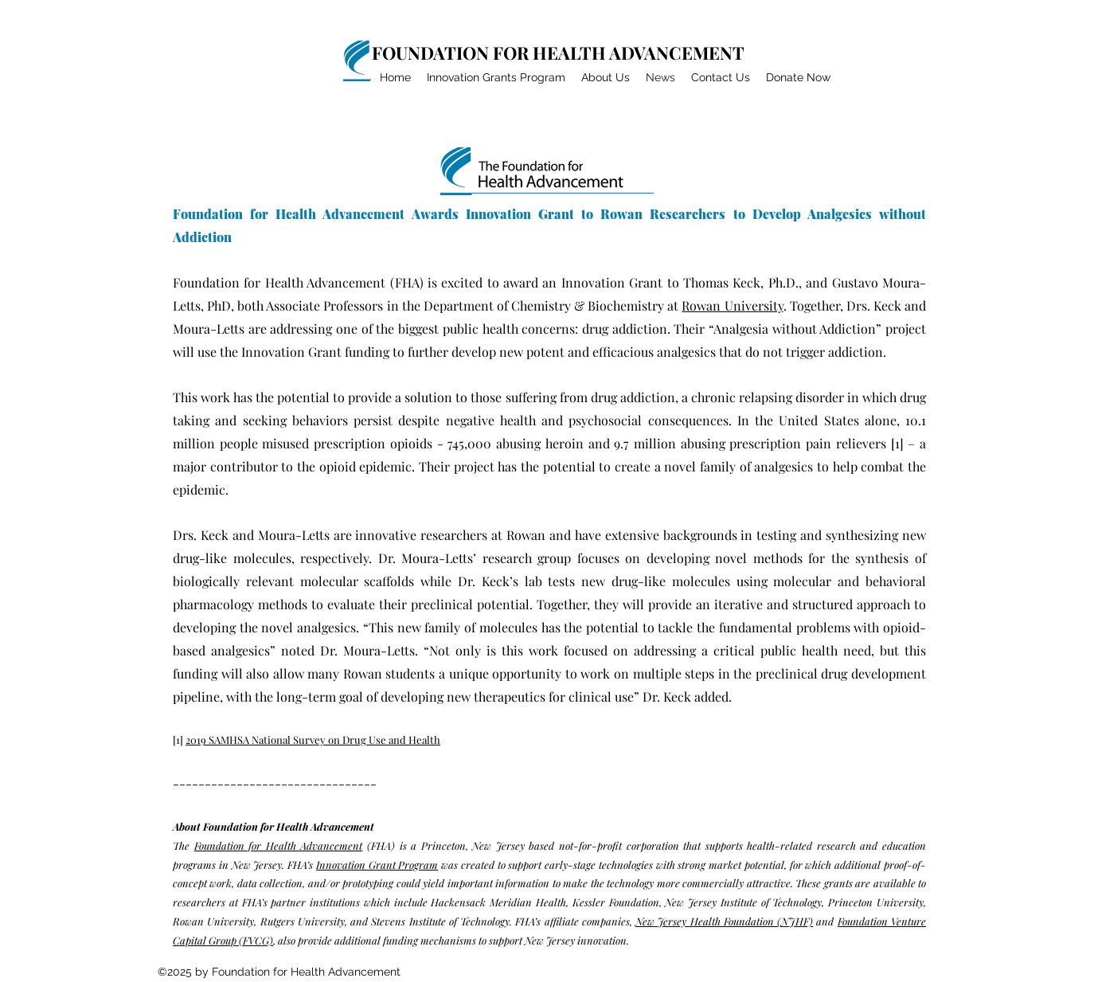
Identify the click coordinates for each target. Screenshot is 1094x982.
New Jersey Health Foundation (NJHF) (724, 921)
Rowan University (732, 305)
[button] (605, 77)
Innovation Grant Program (377, 864)
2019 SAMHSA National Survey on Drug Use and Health (313, 739)
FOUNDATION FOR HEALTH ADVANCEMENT (558, 53)
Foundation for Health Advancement (278, 845)
